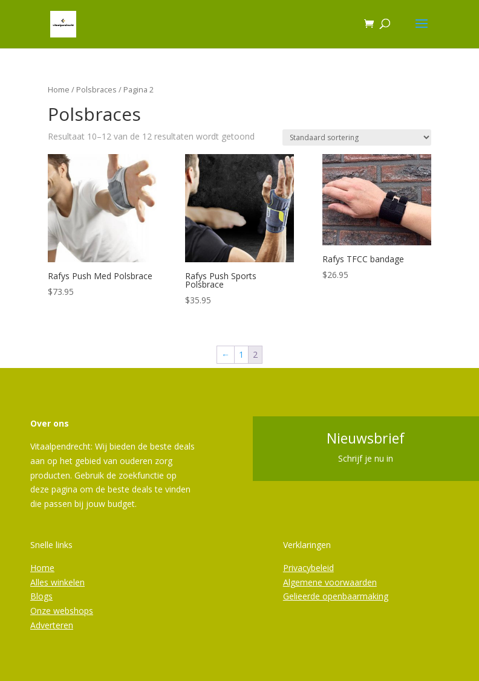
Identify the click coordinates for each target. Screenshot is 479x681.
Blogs (41, 596)
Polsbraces (96, 89)
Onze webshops (61, 610)
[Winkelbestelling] (356, 137)
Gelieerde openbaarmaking (335, 596)
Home (59, 89)
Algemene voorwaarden (330, 582)
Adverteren (51, 625)
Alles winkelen (57, 582)
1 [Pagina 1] (241, 354)
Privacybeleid (308, 567)
